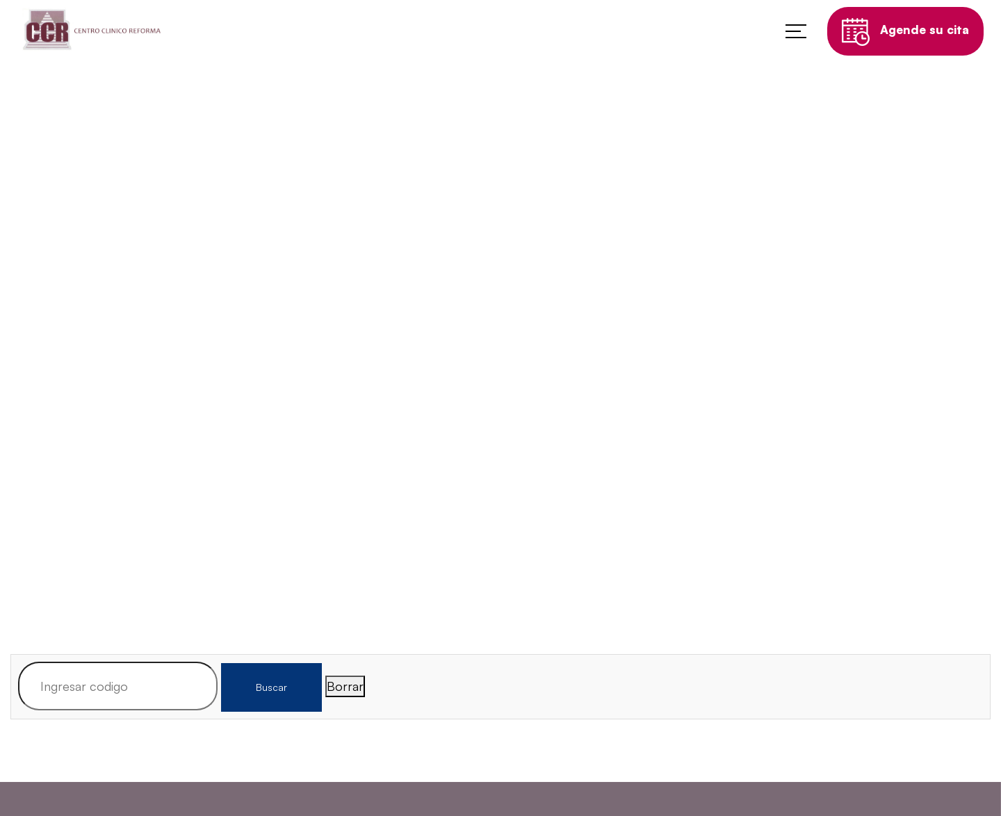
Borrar (345, 686)
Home (427, 409)
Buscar (271, 687)
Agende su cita (905, 34)
